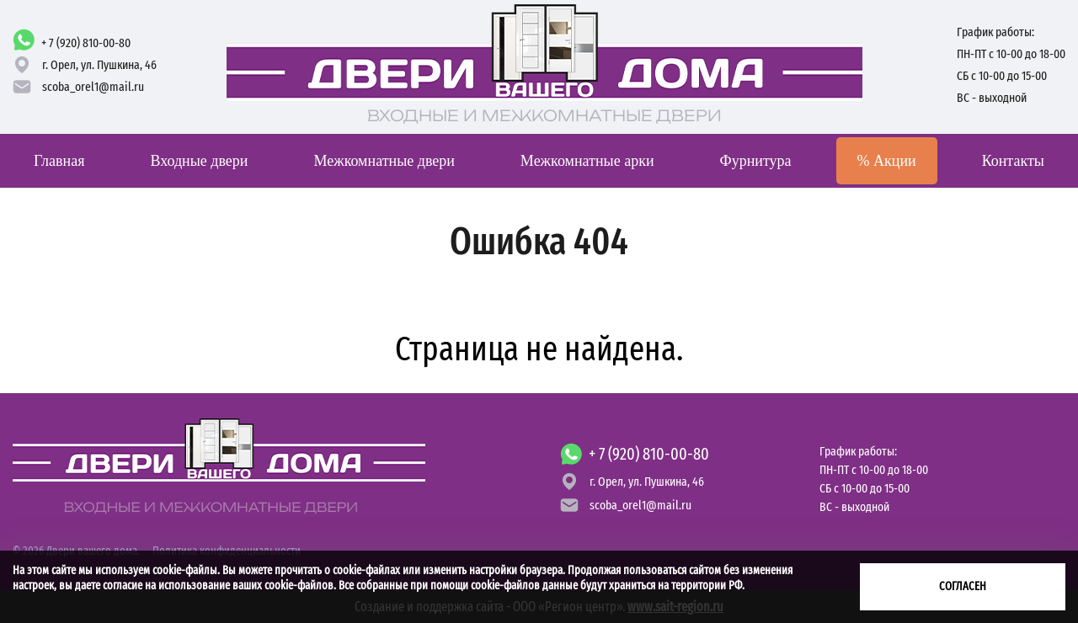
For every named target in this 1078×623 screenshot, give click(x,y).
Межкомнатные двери (383, 160)
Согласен (962, 586)
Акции (886, 160)
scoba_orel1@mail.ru (93, 86)
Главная (59, 160)
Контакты (1013, 160)
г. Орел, (99, 64)
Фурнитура (755, 160)
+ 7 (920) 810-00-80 (86, 43)
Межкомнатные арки (587, 160)
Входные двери (199, 160)
